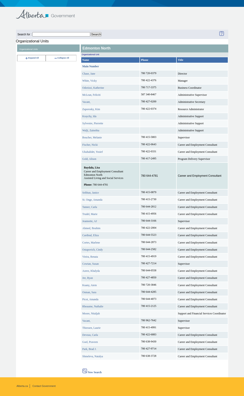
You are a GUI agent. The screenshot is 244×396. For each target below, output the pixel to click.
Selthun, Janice (90, 192)
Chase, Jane (88, 73)
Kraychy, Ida (89, 116)
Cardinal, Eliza (90, 235)
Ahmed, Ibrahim (91, 228)
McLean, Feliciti (91, 94)
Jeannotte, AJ (89, 221)
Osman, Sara (89, 292)
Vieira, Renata (90, 256)
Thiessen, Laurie (91, 327)
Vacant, (86, 102)
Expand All (32, 58)
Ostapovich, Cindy (92, 249)
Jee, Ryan (87, 278)
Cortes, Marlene (91, 242)
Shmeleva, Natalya (92, 356)
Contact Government (44, 386)
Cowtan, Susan (90, 263)
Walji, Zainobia (90, 130)
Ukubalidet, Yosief (92, 151)
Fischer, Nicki (90, 144)
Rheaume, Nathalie (92, 306)
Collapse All (61, 58)
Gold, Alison (89, 158)
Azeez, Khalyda (91, 270)
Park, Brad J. (89, 349)
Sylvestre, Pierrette (92, 123)
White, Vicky (89, 80)
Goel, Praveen (90, 342)
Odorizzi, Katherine (93, 87)
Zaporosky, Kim (91, 109)
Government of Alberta (49, 12)
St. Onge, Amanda (92, 199)
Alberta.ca (22, 386)
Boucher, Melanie (92, 137)
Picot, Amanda (90, 299)
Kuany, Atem (89, 285)
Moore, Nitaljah (91, 313)
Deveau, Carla (90, 334)
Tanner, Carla (89, 207)
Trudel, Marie (89, 214)
